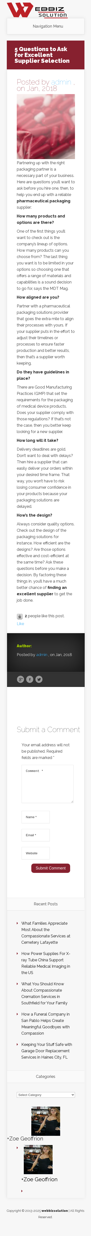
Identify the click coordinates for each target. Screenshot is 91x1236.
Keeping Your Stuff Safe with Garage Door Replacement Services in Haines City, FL (46, 1056)
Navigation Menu (48, 26)
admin (61, 82)
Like (20, 623)
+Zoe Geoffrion (25, 1144)
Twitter (39, 679)
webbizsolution (54, 1216)
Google (20, 679)
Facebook (29, 679)
